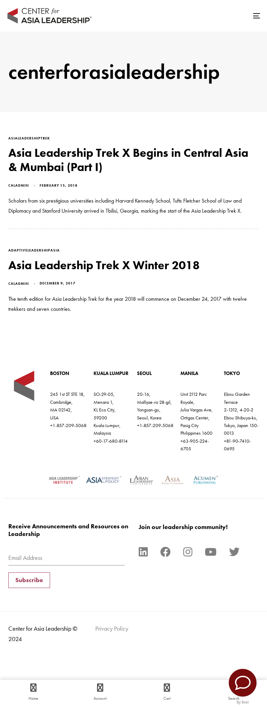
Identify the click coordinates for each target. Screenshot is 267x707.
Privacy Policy (111, 628)
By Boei (243, 702)
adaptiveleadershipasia (34, 250)
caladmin (18, 185)
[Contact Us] (243, 683)
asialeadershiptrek (29, 138)
